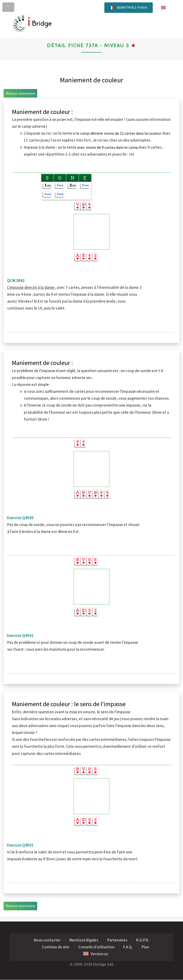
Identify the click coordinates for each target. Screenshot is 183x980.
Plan (145, 947)
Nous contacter (47, 940)
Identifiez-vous (132, 7)
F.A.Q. (128, 947)
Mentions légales (83, 940)
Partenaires (117, 940)
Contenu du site (55, 947)
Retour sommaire (20, 93)
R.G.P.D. (142, 940)
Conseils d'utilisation (96, 947)
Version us (95, 953)
